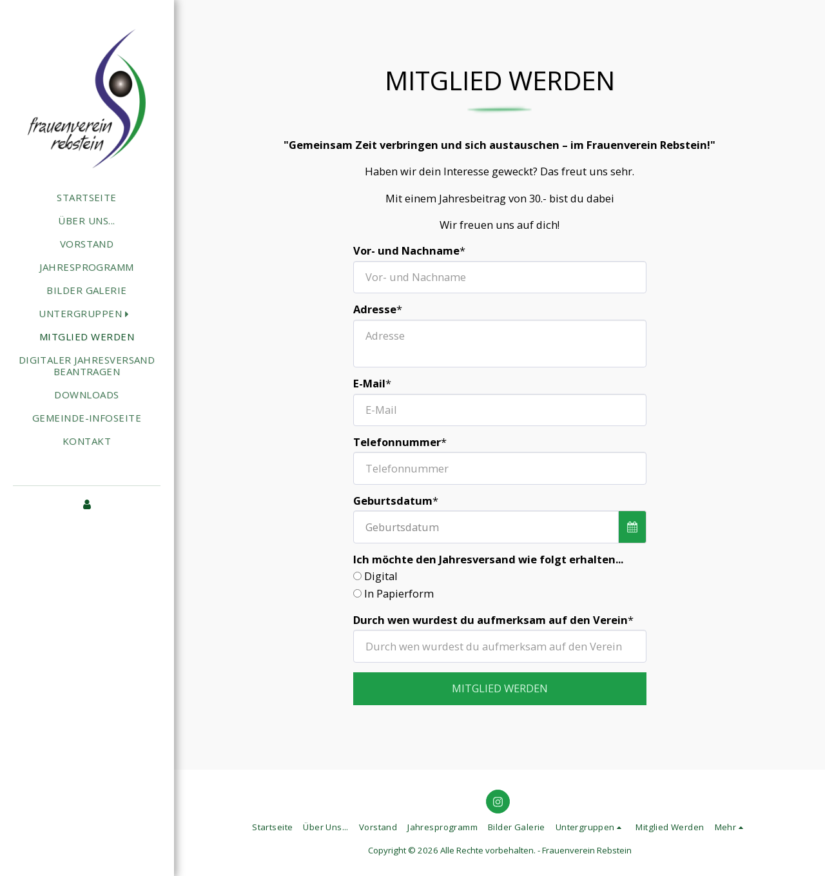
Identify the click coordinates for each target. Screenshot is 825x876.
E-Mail (369, 384)
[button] (86, 313)
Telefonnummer (397, 442)
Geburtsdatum (392, 501)
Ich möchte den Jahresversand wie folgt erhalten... (488, 560)
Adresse (374, 309)
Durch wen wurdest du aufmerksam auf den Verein (490, 620)
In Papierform (399, 594)
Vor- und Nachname (406, 251)
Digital (381, 576)
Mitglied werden (500, 688)
